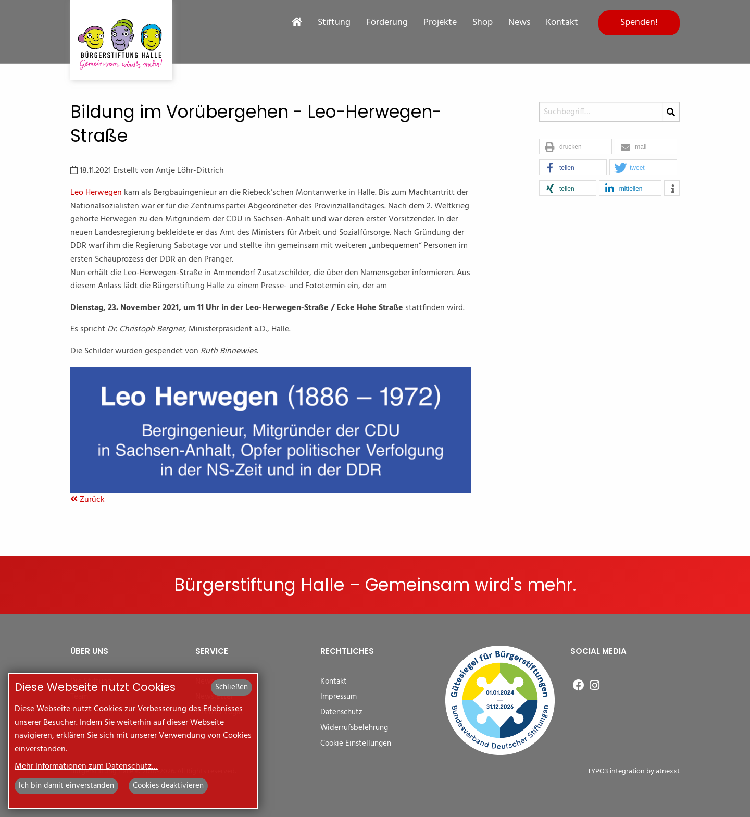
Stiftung (334, 23)
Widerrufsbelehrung (354, 728)
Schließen (231, 687)
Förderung (387, 23)
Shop (482, 23)
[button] (575, 147)
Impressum (338, 697)
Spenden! (639, 22)
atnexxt (668, 771)
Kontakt (562, 23)
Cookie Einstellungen (355, 744)
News (519, 23)
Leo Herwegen (96, 193)
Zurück (87, 499)
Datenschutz (341, 712)
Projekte (440, 23)
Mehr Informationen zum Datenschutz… (86, 766)
